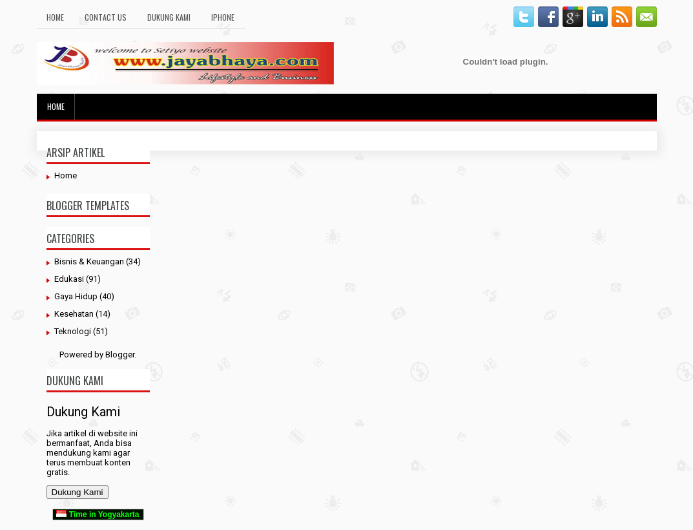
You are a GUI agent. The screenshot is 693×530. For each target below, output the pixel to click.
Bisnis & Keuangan (89, 261)
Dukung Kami (169, 17)
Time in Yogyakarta (97, 514)
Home (55, 17)
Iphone (222, 17)
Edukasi (69, 279)
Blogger (119, 354)
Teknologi (72, 331)
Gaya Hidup (76, 296)
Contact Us (106, 17)
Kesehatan (74, 314)
